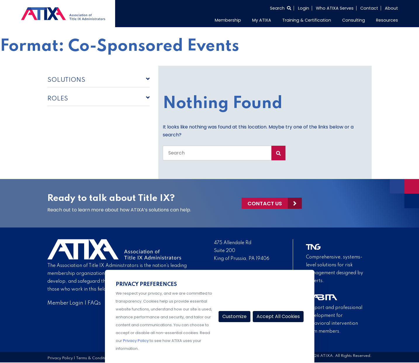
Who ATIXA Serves (335, 8)
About (391, 8)
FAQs (94, 303)
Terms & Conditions (94, 358)
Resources (387, 20)
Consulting (353, 20)
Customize (234, 316)
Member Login (65, 303)
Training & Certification (306, 20)
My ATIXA (261, 20)
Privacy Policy (60, 358)
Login (303, 8)
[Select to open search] (280, 8)
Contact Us (264, 203)
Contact (369, 8)
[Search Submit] (278, 153)
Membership (228, 20)
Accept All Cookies (278, 316)
